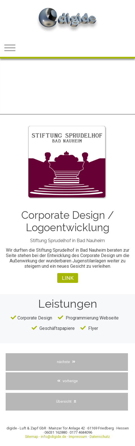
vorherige (67, 381)
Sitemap (31, 436)
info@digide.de (53, 436)
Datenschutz (100, 436)
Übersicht (66, 401)
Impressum (78, 436)
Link (68, 278)
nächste (66, 362)
